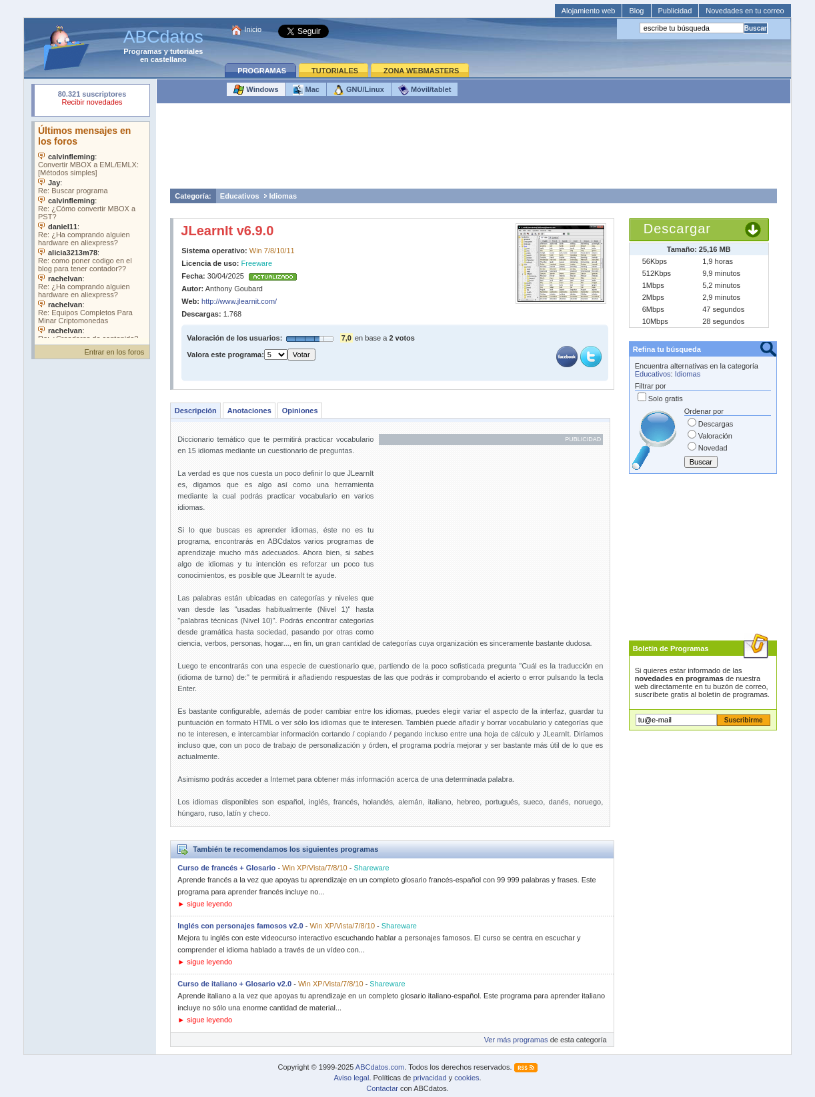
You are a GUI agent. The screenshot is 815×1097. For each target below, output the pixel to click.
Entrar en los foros (114, 352)
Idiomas (283, 196)
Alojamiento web (589, 11)
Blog (636, 11)
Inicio (252, 29)
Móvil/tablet (425, 90)
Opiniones (300, 411)
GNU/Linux (358, 90)
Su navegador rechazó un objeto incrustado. (92, 99)
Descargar (677, 228)
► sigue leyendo (204, 904)
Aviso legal (351, 1078)
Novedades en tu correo (745, 11)
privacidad (429, 1078)
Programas (142, 51)
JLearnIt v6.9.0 (227, 230)
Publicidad (675, 11)
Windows (255, 90)
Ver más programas (516, 1040)
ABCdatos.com (379, 1067)
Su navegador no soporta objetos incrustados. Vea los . (92, 230)
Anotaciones (249, 411)
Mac (306, 90)
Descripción (196, 411)
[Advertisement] (473, 149)
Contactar (382, 1088)
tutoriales (186, 51)
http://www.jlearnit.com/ (239, 301)
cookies (466, 1078)
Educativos (239, 196)
